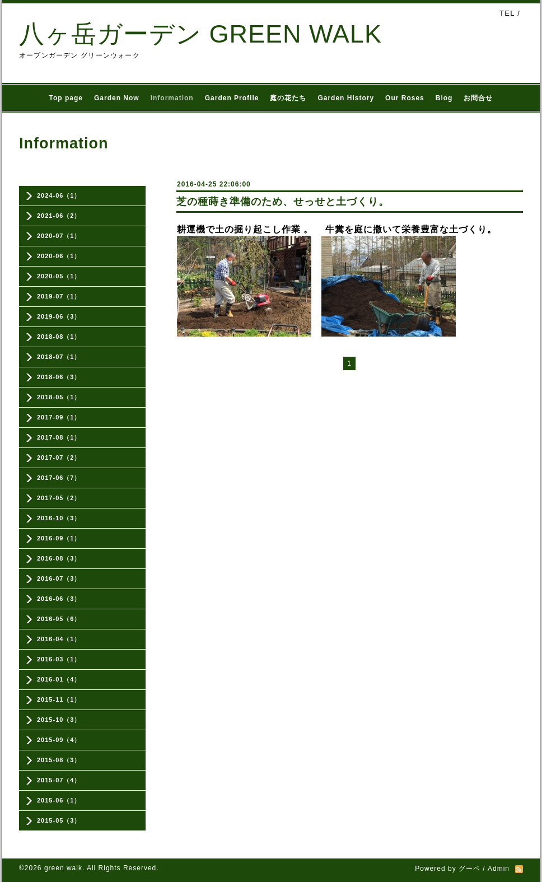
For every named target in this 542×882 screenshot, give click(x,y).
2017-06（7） (59, 477)
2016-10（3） (59, 518)
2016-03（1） (59, 659)
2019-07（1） (59, 296)
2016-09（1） (59, 538)
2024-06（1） (59, 195)
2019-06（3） (59, 316)
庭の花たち (288, 98)
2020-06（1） (59, 256)
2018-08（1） (59, 336)
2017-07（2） (59, 457)
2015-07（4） (59, 780)
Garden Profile (232, 98)
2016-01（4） (59, 679)
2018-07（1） (59, 356)
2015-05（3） (59, 820)
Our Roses (404, 98)
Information (172, 98)
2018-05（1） (59, 397)
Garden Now (116, 98)
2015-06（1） (59, 800)
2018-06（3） (59, 377)
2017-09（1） (59, 417)
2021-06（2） (59, 215)
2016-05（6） (59, 618)
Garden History (345, 98)
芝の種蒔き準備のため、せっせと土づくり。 (282, 201)
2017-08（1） (59, 437)
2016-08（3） (59, 558)
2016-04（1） (59, 639)
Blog (444, 98)
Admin (499, 868)
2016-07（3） (59, 578)
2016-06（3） (59, 598)
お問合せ (478, 98)
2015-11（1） (59, 699)
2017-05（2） (59, 497)
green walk (63, 868)
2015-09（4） (59, 739)
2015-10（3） (59, 719)
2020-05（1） (59, 276)
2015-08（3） (59, 760)
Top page (66, 98)
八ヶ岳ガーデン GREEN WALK (200, 34)
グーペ (469, 868)
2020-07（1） (59, 235)
